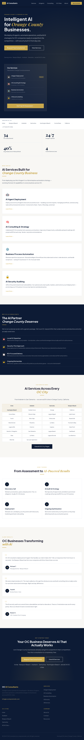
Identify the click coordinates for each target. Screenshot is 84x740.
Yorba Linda (52, 418)
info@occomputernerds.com (11, 699)
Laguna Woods (52, 435)
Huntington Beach (12, 410)
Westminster (11, 422)
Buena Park (72, 418)
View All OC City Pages (42, 446)
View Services (36, 48)
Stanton (32, 427)
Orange (52, 410)
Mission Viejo (32, 414)
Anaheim (32, 405)
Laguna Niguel (52, 414)
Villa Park (12, 439)
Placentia (32, 422)
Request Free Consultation (16, 48)
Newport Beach (72, 405)
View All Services (54, 659)
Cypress (52, 427)
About (66, 3)
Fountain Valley (72, 422)
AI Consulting (47, 693)
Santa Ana (52, 405)
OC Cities (59, 3)
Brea (12, 435)
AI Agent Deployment (50, 690)
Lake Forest (72, 414)
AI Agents (41, 3)
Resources (47, 719)
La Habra (52, 422)
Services (33, 3)
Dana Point (72, 427)
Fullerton (72, 410)
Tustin (12, 418)
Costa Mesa (12, 414)
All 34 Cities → (6, 725)
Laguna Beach (52, 431)
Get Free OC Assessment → (25, 106)
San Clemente (32, 431)
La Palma (32, 435)
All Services (47, 702)
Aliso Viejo (32, 418)
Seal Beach (72, 431)
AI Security (47, 699)
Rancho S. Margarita (12, 431)
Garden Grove (32, 410)
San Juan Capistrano (32, 439)
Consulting (50, 3)
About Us (46, 712)
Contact (46, 715)
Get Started (76, 3)
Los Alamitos (72, 435)
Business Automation (50, 696)
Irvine (11, 405)
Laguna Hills (12, 427)
